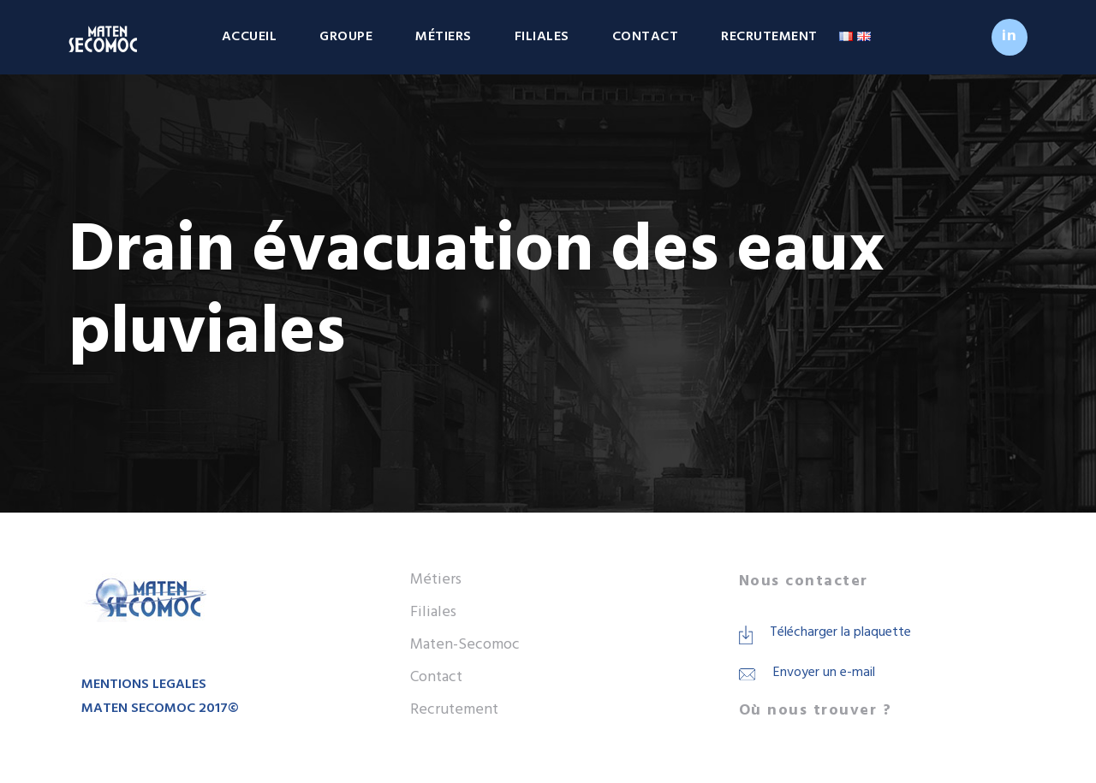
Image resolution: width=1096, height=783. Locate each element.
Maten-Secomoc (465, 644)
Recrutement (769, 37)
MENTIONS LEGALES (143, 684)
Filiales (542, 37)
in (1009, 36)
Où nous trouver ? (815, 710)
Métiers (443, 37)
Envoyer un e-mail (824, 672)
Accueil (249, 37)
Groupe (345, 37)
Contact (645, 37)
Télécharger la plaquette (840, 632)
